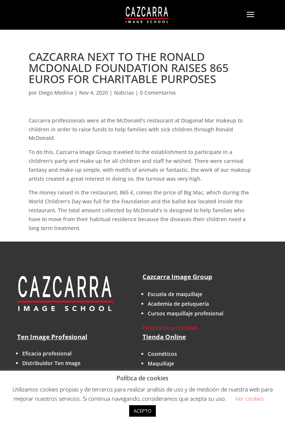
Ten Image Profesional (52, 336)
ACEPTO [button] (142, 410)
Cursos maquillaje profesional (185, 313)
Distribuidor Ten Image (51, 363)
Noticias (124, 92)
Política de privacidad (169, 327)
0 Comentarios (158, 92)
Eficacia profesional (47, 353)
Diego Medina (56, 92)
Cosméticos (162, 353)
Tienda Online (164, 336)
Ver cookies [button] (249, 398)
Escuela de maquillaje (175, 294)
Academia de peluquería (178, 303)
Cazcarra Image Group (177, 276)
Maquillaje (161, 363)
